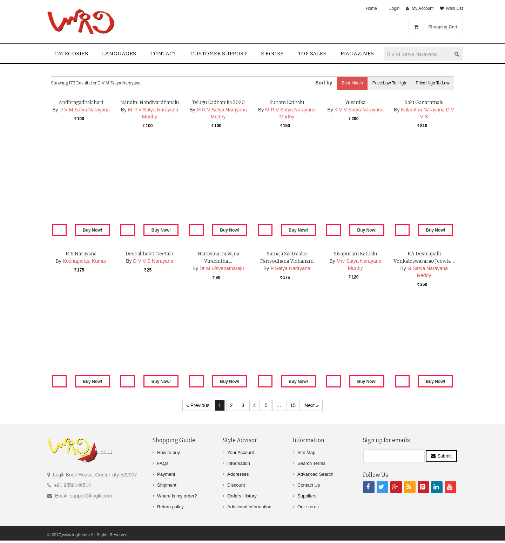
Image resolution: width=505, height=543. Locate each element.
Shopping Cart (442, 26)
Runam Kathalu (286, 184)
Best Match (349, 83)
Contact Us (308, 485)
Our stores (308, 506)
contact (163, 53)
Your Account (240, 452)
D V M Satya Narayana (84, 191)
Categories (71, 53)
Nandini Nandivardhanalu (149, 184)
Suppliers (306, 496)
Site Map (306, 452)
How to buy (168, 452)
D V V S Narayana (153, 342)
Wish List (454, 8)
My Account (422, 8)
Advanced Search (315, 474)
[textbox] (418, 54)
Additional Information (249, 506)
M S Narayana (80, 335)
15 (293, 405)
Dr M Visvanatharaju (222, 350)
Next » (312, 405)
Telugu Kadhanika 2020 (218, 184)
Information (238, 463)
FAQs (163, 463)
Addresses (238, 474)
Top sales (312, 53)
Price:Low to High (388, 83)
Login (394, 8)
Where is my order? (177, 496)
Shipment (166, 485)
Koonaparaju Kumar (85, 342)
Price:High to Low (432, 83)
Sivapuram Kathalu (355, 335)
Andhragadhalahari (81, 184)
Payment (166, 474)
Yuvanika (355, 184)
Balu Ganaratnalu (424, 184)
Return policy (170, 506)
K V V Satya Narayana (359, 191)
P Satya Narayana (290, 350)
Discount (236, 485)
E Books (272, 53)
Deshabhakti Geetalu (149, 335)
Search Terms (311, 463)
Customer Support (218, 53)
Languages (119, 53)
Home (371, 8)
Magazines (357, 53)
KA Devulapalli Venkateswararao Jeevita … (424, 342)
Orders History (242, 496)
